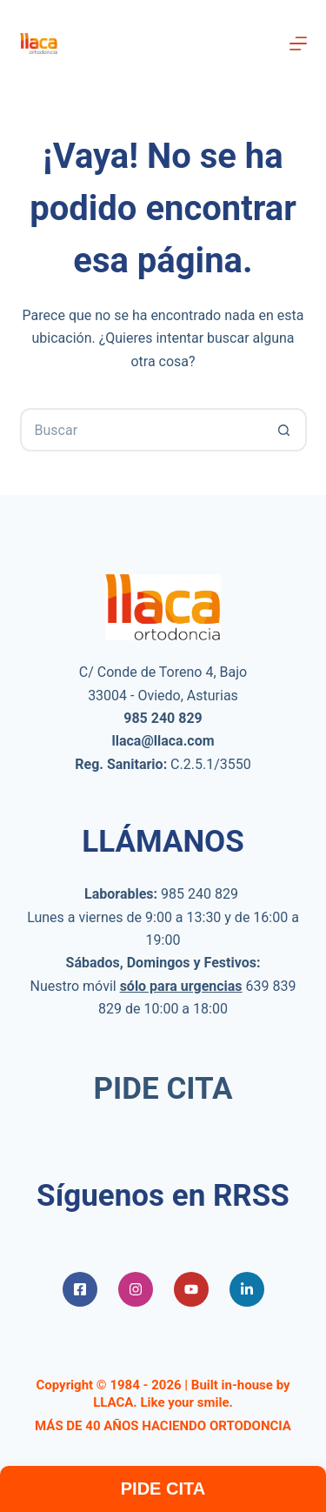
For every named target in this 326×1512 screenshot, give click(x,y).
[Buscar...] (141, 430)
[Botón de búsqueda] (285, 430)
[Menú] (298, 43)
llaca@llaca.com (162, 741)
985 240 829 (199, 894)
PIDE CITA (163, 1089)
